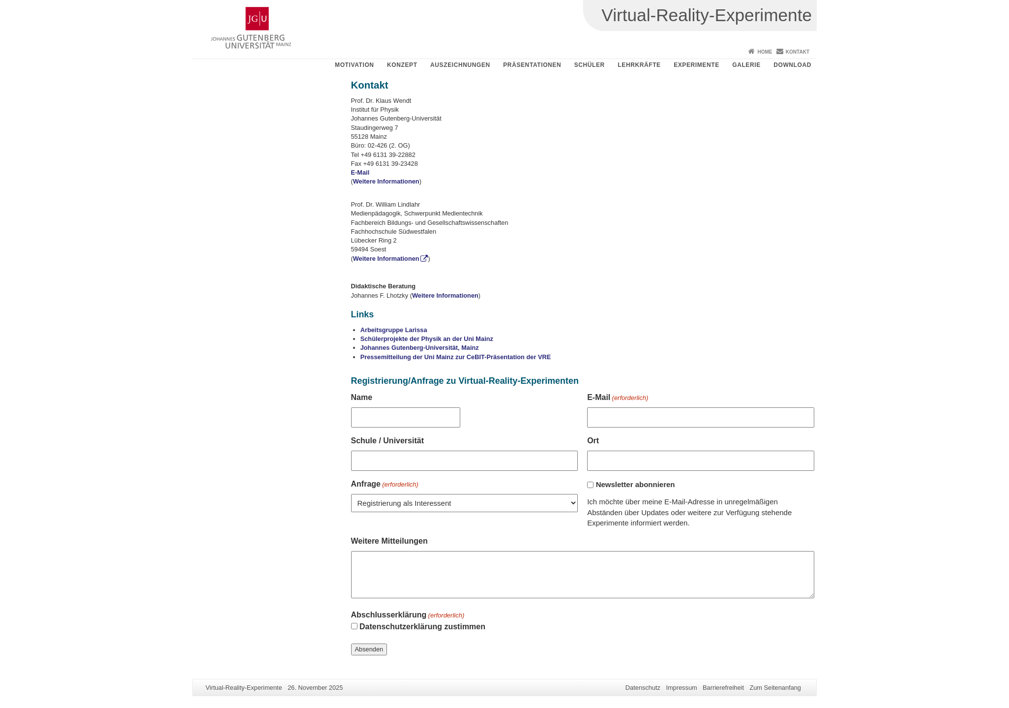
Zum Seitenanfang (775, 687)
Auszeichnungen (460, 65)
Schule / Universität (387, 440)
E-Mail (360, 172)
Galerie (746, 65)
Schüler (589, 65)
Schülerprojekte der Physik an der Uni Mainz (426, 338)
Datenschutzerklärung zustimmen (422, 626)
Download (792, 65)
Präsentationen (532, 65)
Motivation (354, 65)
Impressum (681, 687)
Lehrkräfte (639, 65)
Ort (593, 440)
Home (764, 52)
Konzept (402, 65)
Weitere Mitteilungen (389, 541)
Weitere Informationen (386, 181)
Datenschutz (642, 687)
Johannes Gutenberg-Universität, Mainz (419, 347)
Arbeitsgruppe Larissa (393, 330)
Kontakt (797, 52)
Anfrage (384, 485)
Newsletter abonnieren (635, 484)
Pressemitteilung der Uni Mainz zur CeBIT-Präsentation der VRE (455, 357)
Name (362, 397)
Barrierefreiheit (723, 687)
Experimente (696, 65)
